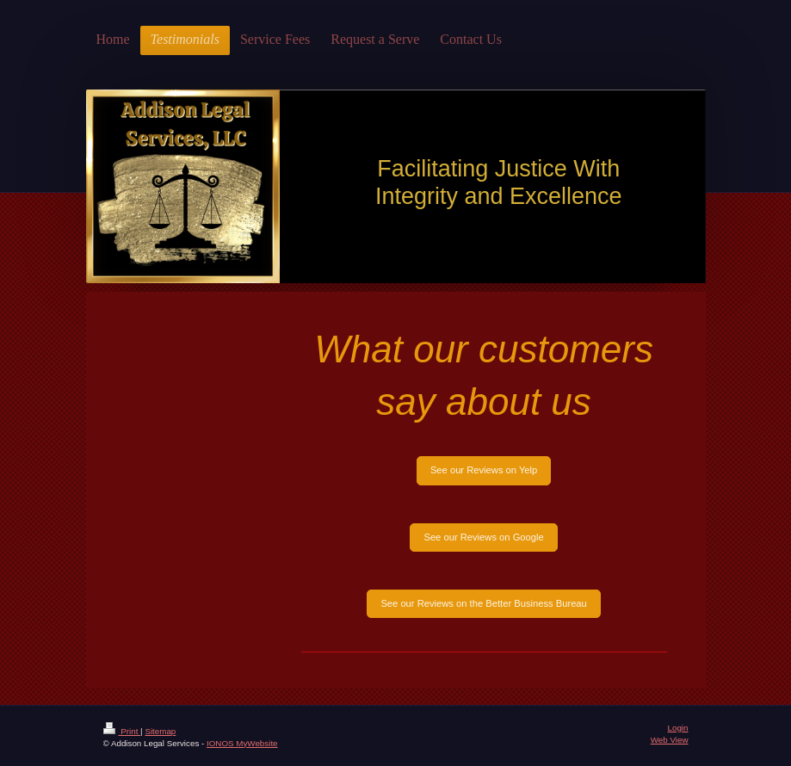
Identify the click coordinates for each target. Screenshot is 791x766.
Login (678, 727)
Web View (670, 739)
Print (122, 731)
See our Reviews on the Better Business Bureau (483, 603)
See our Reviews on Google (483, 537)
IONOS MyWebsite (242, 743)
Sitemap (160, 731)
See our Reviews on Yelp (483, 470)
